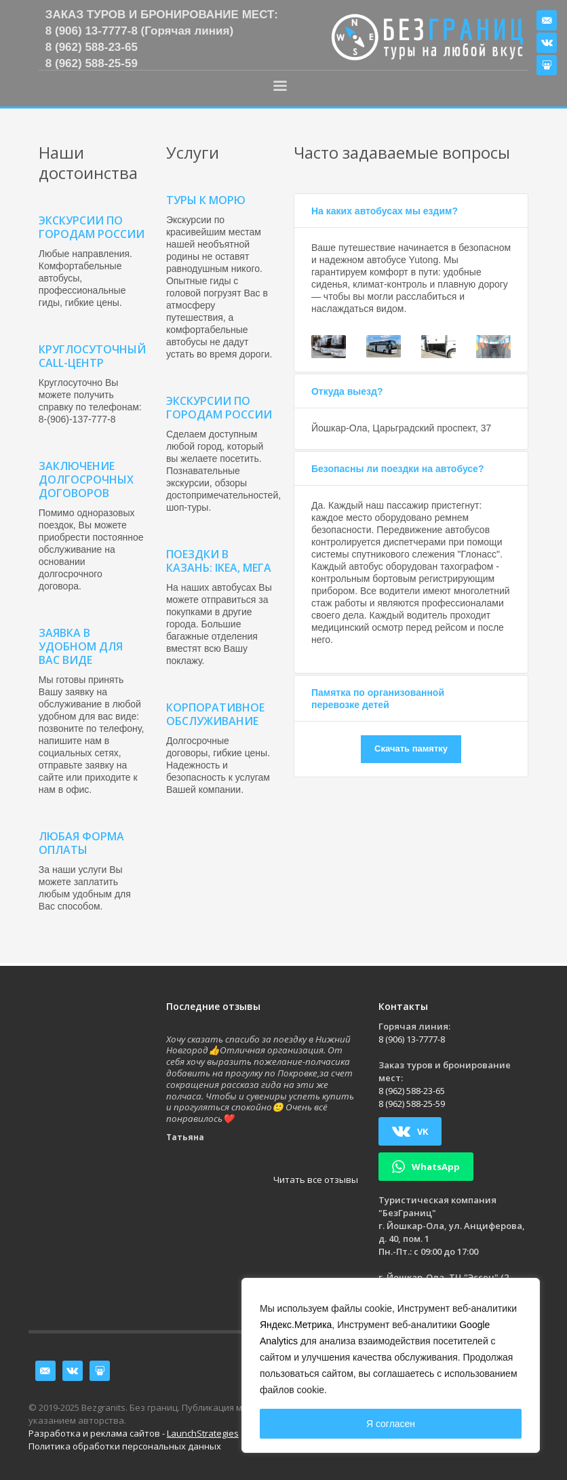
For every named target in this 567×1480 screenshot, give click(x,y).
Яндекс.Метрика (296, 1324)
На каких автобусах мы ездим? (384, 211)
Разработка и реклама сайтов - (133, 1433)
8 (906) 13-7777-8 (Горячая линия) (139, 30)
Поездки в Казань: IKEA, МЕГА (218, 561)
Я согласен (390, 1423)
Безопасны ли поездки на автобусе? (397, 468)
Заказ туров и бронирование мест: (161, 14)
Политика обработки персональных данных (124, 1446)
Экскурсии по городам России (219, 407)
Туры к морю (206, 200)
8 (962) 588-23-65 (91, 47)
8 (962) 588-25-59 (91, 63)
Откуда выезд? (347, 391)
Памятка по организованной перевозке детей (377, 698)
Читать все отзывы (315, 1179)
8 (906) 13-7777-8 (411, 1039)
